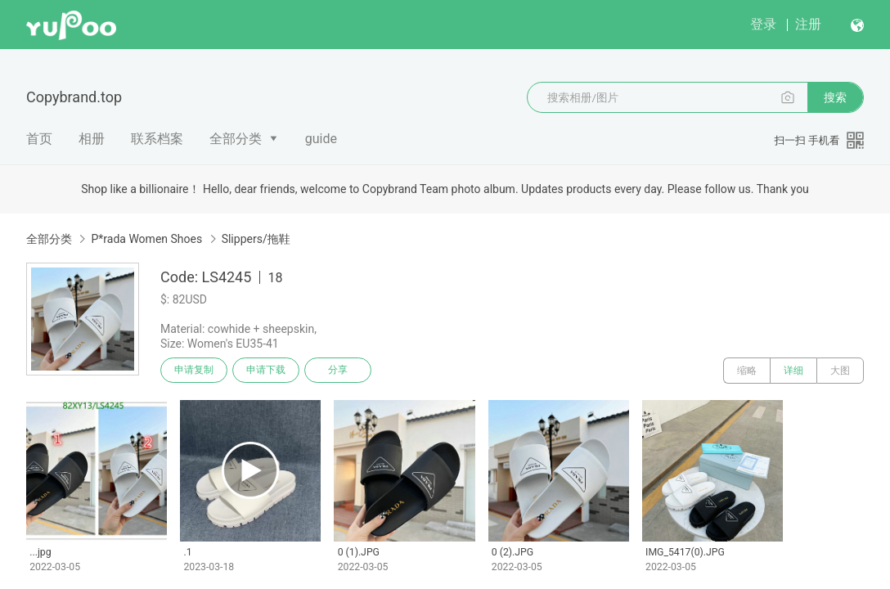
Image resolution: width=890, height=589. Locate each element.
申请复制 (194, 370)
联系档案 (157, 138)
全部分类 (235, 138)
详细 (793, 370)
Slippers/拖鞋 (256, 238)
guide (321, 138)
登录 (763, 24)
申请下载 (268, 370)
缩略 (747, 370)
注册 (808, 24)
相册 (92, 138)
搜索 (835, 97)
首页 (39, 138)
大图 (840, 370)
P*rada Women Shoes (146, 238)
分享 (342, 370)
